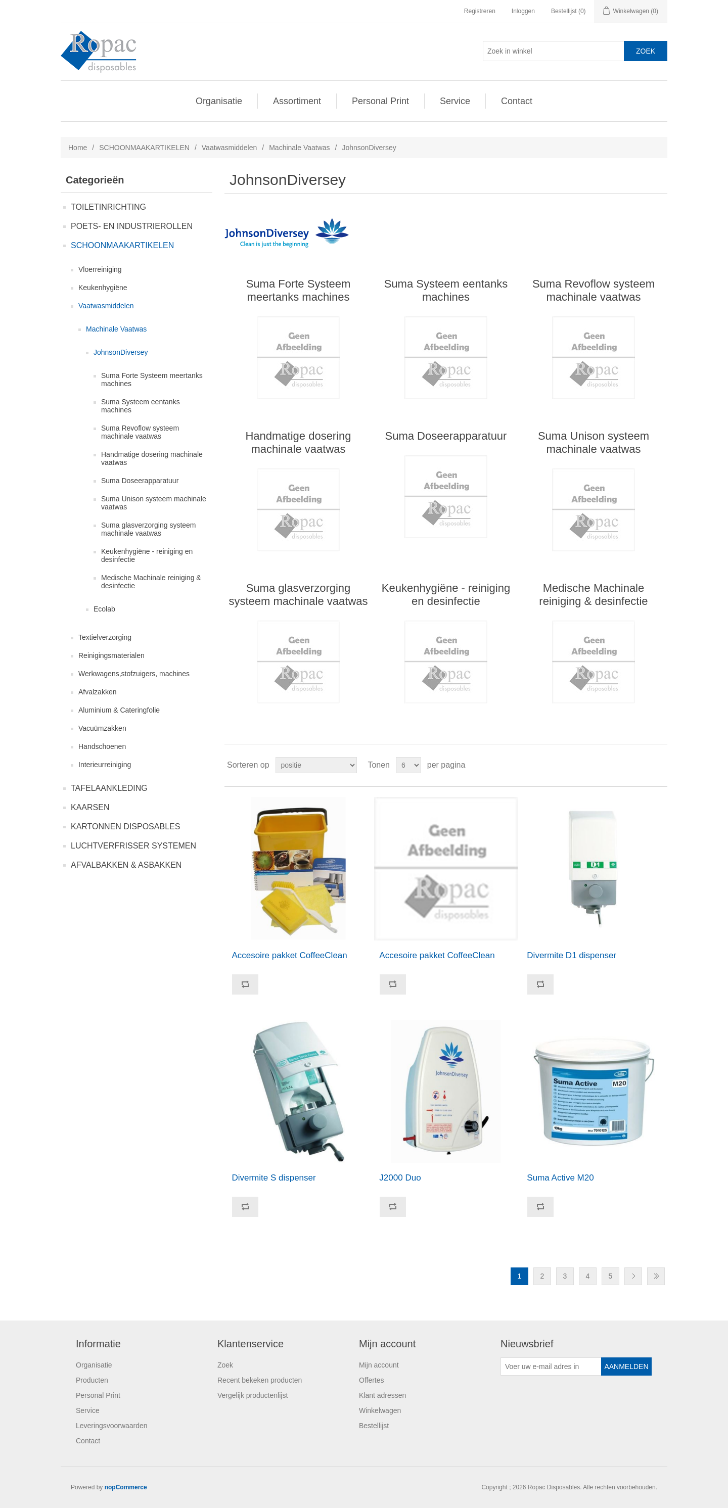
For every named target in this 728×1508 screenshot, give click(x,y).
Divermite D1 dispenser (571, 955)
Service (455, 101)
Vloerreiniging (100, 269)
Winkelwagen (380, 1410)
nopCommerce (126, 1487)
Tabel (640, 765)
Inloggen (523, 11)
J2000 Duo (400, 1178)
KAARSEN (90, 807)
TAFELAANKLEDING (109, 788)
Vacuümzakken (102, 728)
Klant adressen (382, 1395)
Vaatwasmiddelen (229, 148)
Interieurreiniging (104, 765)
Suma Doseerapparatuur (139, 481)
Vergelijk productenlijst (252, 1395)
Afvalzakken (97, 692)
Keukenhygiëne (102, 288)
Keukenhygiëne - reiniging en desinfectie (147, 555)
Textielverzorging (104, 637)
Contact (516, 101)
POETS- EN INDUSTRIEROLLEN (132, 226)
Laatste (656, 1276)
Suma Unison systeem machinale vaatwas (153, 503)
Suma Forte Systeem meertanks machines (152, 379)
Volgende (633, 1276)
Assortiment (297, 101)
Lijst (659, 765)
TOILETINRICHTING (108, 207)
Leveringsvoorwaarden (112, 1426)
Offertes (371, 1380)
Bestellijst (374, 1426)
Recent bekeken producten (259, 1380)
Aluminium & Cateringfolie (119, 710)
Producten (92, 1380)
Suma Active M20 (560, 1178)
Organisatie (219, 101)
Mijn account (379, 1365)
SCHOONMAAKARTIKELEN (144, 148)
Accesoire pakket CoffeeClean (289, 955)
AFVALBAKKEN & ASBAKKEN (126, 865)
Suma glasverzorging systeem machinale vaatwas (148, 529)
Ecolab (104, 609)
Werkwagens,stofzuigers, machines (134, 674)
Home (77, 148)
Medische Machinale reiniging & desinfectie (151, 582)
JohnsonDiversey (121, 352)
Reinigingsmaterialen (111, 655)
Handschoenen (102, 746)
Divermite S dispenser (273, 1178)
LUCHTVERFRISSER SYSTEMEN (133, 845)
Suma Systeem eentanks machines (140, 406)
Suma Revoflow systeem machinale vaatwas (140, 432)
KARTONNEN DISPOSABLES (125, 826)
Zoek (225, 1365)
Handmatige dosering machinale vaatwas (152, 458)
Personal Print (380, 101)
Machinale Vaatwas (299, 148)
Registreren (479, 11)
